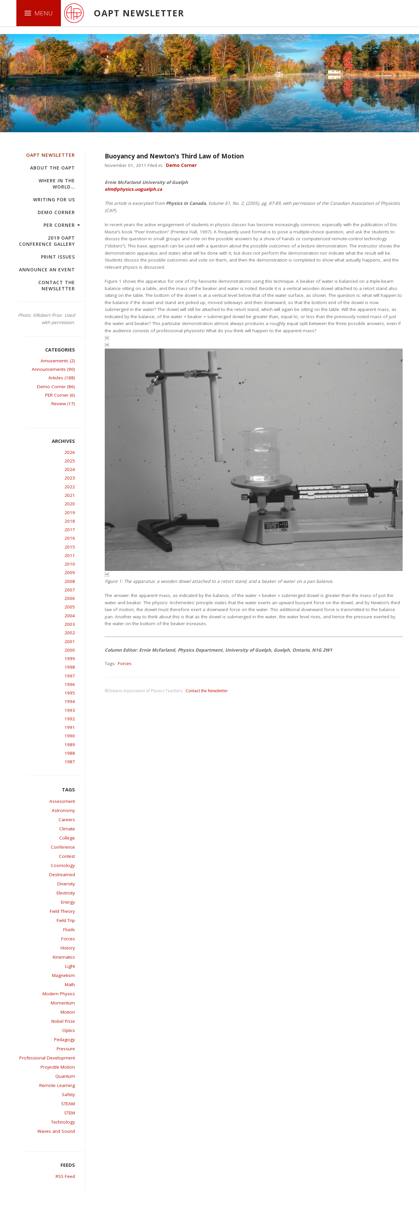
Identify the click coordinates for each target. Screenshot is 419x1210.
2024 (69, 469)
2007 (69, 590)
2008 (69, 581)
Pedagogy (64, 1039)
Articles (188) (61, 378)
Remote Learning (57, 1085)
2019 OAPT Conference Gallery (47, 241)
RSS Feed (65, 1176)
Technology (63, 1122)
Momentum (63, 1003)
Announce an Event (47, 269)
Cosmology (63, 865)
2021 (69, 495)
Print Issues (58, 257)
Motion (68, 1012)
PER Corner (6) (60, 395)
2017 (69, 530)
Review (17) (63, 403)
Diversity (66, 884)
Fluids (69, 929)
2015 (69, 547)
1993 (69, 710)
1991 (69, 727)
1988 (69, 753)
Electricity (66, 893)
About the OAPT (52, 168)
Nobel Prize (63, 1021)
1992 (69, 719)
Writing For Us (54, 199)
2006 (69, 598)
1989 (69, 745)
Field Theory (62, 911)
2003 (69, 624)
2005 (69, 607)
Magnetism (63, 975)
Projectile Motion (58, 1067)
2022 (69, 487)
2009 (69, 572)
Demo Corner (56, 212)
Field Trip (66, 920)
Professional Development (47, 1058)
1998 (69, 667)
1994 (69, 701)
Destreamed (62, 874)
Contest (67, 856)
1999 (69, 658)
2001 (69, 641)
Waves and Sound (56, 1131)
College (67, 838)
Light (70, 966)
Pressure (66, 1049)
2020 (69, 504)
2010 (69, 564)
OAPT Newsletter (50, 155)
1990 (69, 736)
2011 (69, 555)
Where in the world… (57, 183)
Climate (67, 829)
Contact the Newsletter (56, 285)
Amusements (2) (58, 361)
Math (70, 984)
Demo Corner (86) (56, 386)
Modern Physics (59, 994)
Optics (68, 1030)
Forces (68, 939)
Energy (68, 902)
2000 (69, 650)
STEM (69, 1113)
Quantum (65, 1076)
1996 (69, 684)
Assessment (62, 801)
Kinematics (64, 957)
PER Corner (59, 225)
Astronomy (63, 810)
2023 (69, 478)
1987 (69, 762)
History (68, 948)
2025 (69, 461)
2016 (69, 538)
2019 (69, 512)
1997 (69, 676)
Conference (63, 847)
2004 (69, 616)
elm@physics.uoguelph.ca (133, 189)
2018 (69, 521)
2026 (69, 452)
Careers (67, 819)
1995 (69, 693)
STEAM (68, 1104)
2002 (69, 633)
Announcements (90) (53, 369)
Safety (68, 1094)
